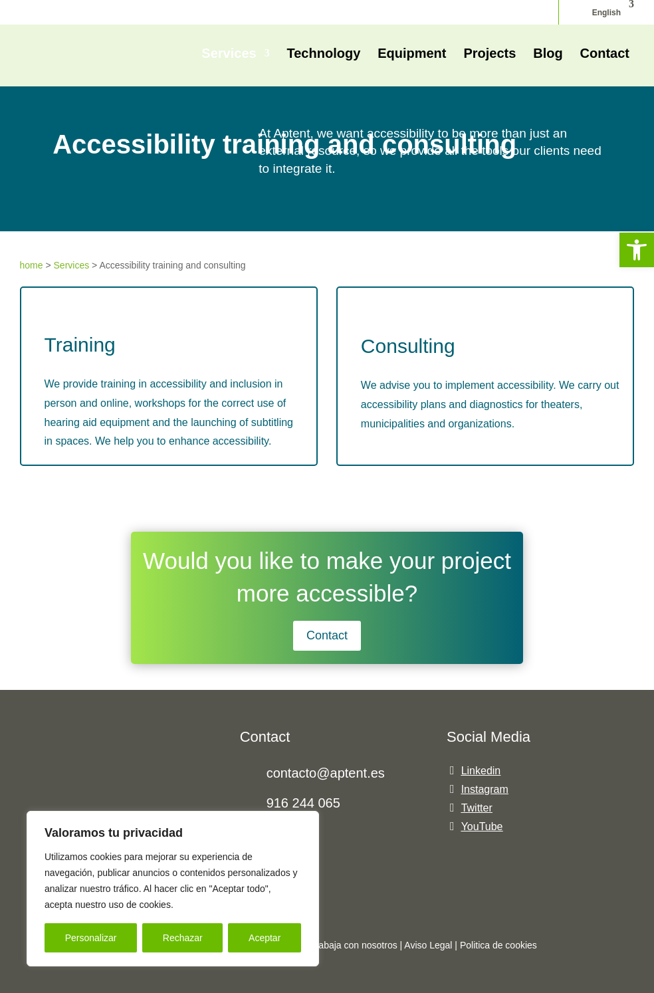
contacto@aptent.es (326, 773)
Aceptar (264, 938)
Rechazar (183, 938)
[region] (173, 888)
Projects (489, 54)
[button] (636, 250)
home (31, 265)
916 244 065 (303, 803)
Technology (324, 54)
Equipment (412, 54)
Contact (604, 54)
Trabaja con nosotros (355, 945)
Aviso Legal (428, 945)
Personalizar (91, 938)
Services (228, 54)
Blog (547, 54)
